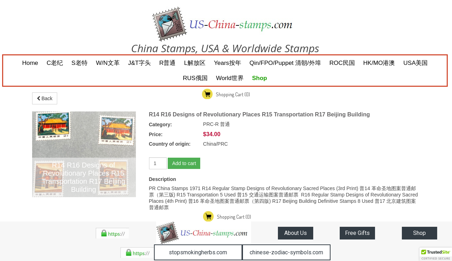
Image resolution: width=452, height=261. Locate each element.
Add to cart (184, 163)
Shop (259, 78)
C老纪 (55, 63)
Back (45, 98)
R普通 (167, 63)
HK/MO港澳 (379, 63)
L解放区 (194, 63)
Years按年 (227, 63)
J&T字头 (139, 63)
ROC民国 (342, 63)
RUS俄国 (195, 78)
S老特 (79, 63)
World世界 (230, 78)
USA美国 (415, 63)
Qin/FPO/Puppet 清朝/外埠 (285, 63)
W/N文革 (108, 63)
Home (30, 63)
